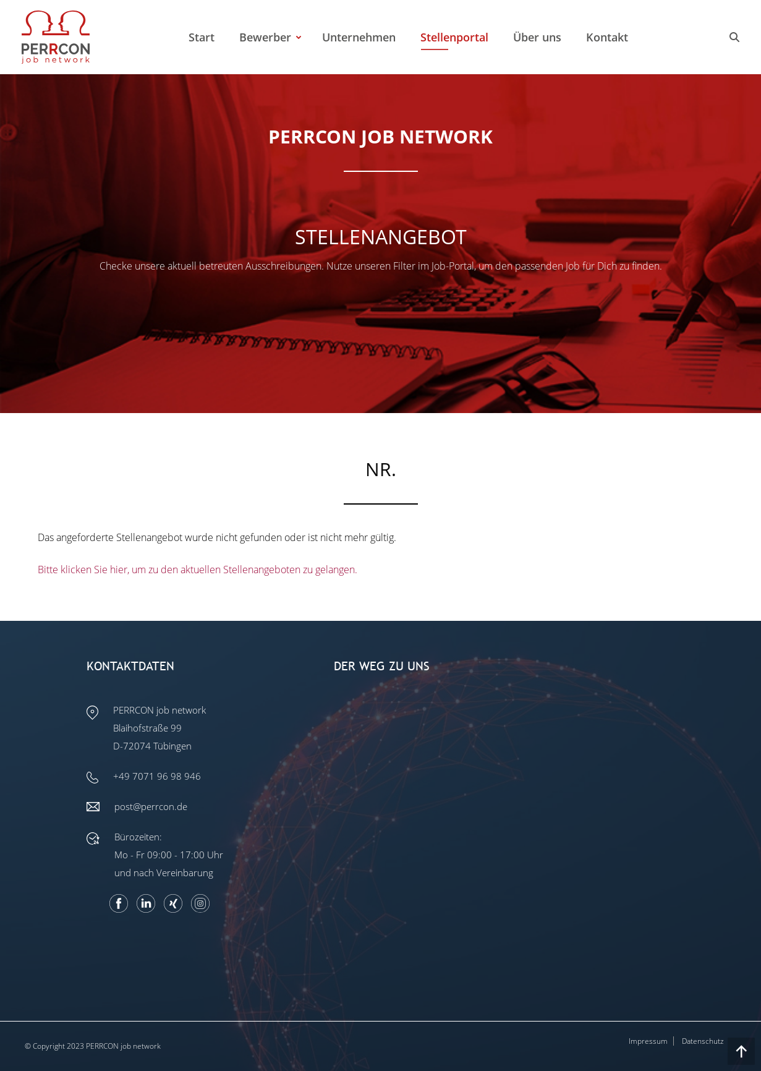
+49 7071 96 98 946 (157, 776)
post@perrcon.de (150, 806)
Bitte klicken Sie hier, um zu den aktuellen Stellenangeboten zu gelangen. (197, 569)
